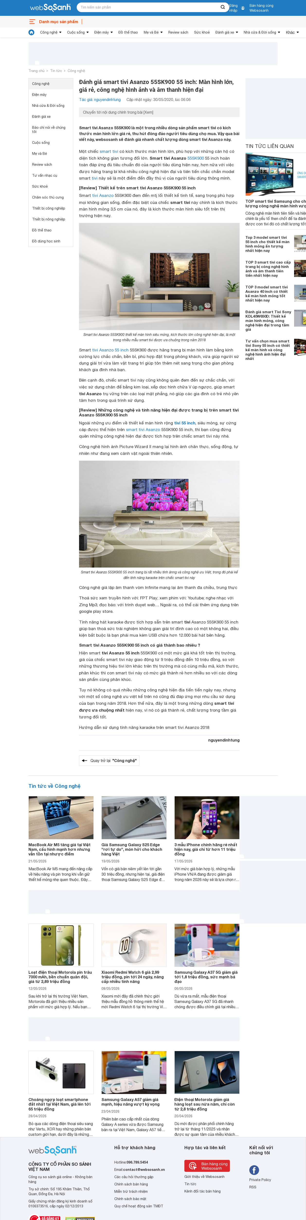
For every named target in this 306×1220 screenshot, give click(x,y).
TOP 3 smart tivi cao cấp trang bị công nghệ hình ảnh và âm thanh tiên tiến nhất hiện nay (268, 268)
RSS (252, 1187)
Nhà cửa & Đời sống (260, 32)
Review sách (178, 32)
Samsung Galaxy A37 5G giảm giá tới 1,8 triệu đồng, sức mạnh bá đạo (206, 977)
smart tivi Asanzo (143, 429)
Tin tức (56, 71)
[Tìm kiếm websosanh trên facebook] (254, 1170)
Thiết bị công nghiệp (48, 208)
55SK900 (196, 158)
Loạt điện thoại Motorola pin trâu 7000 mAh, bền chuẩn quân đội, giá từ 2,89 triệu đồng (60, 977)
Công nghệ (48, 32)
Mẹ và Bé (151, 32)
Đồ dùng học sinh (46, 241)
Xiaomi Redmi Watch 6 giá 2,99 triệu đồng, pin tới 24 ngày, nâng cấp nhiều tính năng (132, 977)
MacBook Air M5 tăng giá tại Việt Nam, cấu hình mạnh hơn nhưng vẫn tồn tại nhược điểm (59, 849)
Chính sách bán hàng (131, 1184)
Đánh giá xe (225, 32)
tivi (95, 178)
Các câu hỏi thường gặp (133, 1177)
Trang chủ (36, 71)
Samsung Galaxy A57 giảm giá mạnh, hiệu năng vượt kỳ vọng (130, 1101)
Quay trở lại (113, 760)
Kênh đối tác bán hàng (202, 1191)
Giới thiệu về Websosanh (204, 1177)
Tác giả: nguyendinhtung (100, 99)
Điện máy (101, 32)
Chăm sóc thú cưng (48, 197)
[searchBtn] (223, 7)
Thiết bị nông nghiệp (48, 219)
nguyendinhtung (224, 740)
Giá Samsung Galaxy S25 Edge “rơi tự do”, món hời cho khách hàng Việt (131, 849)
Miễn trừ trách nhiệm (131, 1191)
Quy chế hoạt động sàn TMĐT (138, 1206)
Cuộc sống (76, 32)
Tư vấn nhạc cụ (44, 175)
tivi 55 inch (184, 422)
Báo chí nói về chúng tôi (48, 130)
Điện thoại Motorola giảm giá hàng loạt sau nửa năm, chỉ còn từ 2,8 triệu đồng (204, 1104)
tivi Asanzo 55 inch (110, 350)
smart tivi (109, 151)
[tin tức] (31, 32)
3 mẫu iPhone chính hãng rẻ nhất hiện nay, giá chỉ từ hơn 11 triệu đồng (205, 849)
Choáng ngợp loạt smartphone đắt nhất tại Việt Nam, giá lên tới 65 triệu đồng (59, 1104)
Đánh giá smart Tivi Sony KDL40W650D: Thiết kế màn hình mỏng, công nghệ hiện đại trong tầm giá (268, 320)
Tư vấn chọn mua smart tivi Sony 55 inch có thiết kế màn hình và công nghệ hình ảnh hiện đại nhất (267, 350)
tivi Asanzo (103, 195)
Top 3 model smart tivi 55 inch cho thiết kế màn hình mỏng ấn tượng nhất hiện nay (267, 244)
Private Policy (260, 1180)
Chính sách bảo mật (130, 1199)
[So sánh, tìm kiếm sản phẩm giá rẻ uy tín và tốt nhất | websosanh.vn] (50, 8)
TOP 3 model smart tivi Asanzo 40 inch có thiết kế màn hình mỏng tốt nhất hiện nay (266, 293)
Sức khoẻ (202, 32)
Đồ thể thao (128, 32)
